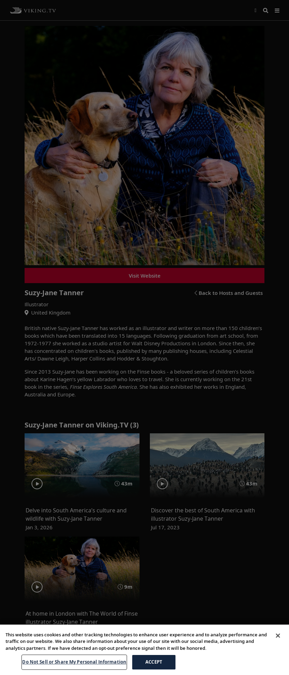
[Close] (278, 635)
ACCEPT (153, 662)
